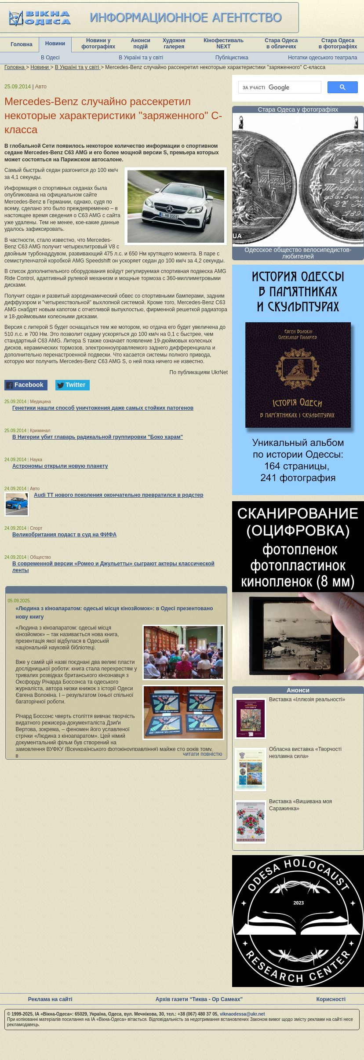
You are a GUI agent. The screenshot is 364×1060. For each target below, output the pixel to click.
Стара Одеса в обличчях (281, 43)
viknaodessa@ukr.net (242, 1014)
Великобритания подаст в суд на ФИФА (64, 535)
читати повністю (202, 754)
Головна (21, 44)
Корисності (331, 999)
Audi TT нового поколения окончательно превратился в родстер (119, 495)
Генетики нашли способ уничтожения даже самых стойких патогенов (102, 408)
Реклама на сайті (50, 999)
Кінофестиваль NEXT (224, 43)
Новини (55, 43)
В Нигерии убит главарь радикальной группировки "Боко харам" (97, 437)
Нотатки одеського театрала (322, 58)
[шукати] (279, 87)
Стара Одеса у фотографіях (298, 109)
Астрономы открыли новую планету (60, 466)
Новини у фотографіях (98, 43)
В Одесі (50, 58)
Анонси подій (140, 43)
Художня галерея (174, 43)
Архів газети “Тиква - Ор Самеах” (199, 999)
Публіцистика (231, 58)
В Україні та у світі (141, 58)
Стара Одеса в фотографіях (338, 43)
